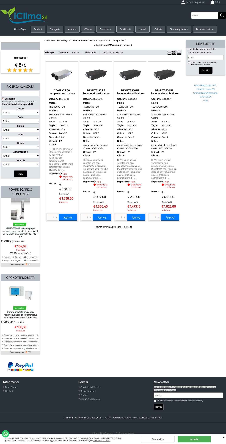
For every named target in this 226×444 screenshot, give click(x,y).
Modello (20, 108)
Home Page (20, 29)
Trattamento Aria (21, 101)
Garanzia (20, 160)
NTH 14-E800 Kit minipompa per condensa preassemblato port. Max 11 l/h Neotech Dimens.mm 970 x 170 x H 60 (21, 232)
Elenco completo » (17, 264)
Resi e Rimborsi (88, 391)
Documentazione (204, 29)
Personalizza (158, 439)
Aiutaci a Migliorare (90, 398)
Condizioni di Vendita (90, 387)
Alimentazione (20, 151)
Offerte (88, 29)
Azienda (72, 29)
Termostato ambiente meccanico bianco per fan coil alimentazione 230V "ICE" (37, 345)
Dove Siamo (11, 387)
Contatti (9, 391)
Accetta (194, 439)
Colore (20, 143)
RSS (29, 264)
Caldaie (158, 29)
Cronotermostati (20, 278)
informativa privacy (202, 64)
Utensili (142, 29)
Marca (20, 125)
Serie (20, 117)
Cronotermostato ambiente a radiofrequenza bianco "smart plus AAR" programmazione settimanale (20, 315)
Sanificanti (125, 29)
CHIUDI (223, 437)
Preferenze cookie (125, 433)
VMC (33, 101)
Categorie (55, 29)
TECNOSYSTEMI (57, 106)
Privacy (84, 394)
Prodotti (38, 29)
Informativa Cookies (101, 440)
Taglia (20, 134)
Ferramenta (106, 29)
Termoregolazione (179, 29)
